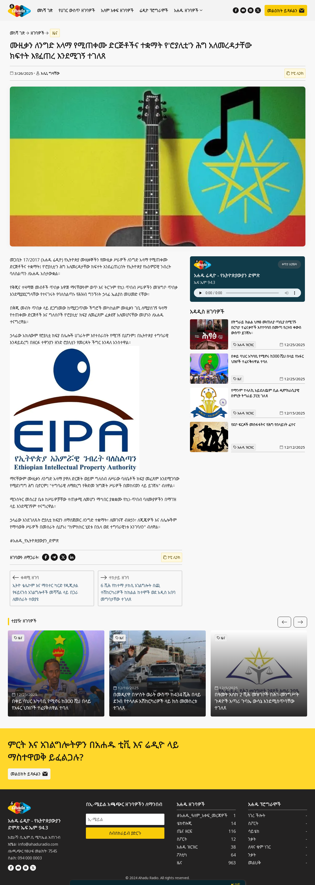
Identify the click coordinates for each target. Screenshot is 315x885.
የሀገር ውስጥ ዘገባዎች (77, 10)
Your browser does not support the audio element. (247, 293)
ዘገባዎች (37, 33)
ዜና (55, 33)
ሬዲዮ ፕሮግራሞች (154, 10)
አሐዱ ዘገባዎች (188, 10)
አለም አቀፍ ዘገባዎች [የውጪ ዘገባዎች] (117, 10)
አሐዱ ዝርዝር (243, 344)
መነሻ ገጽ (45, 10)
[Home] (19, 10)
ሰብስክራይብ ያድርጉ (125, 833)
